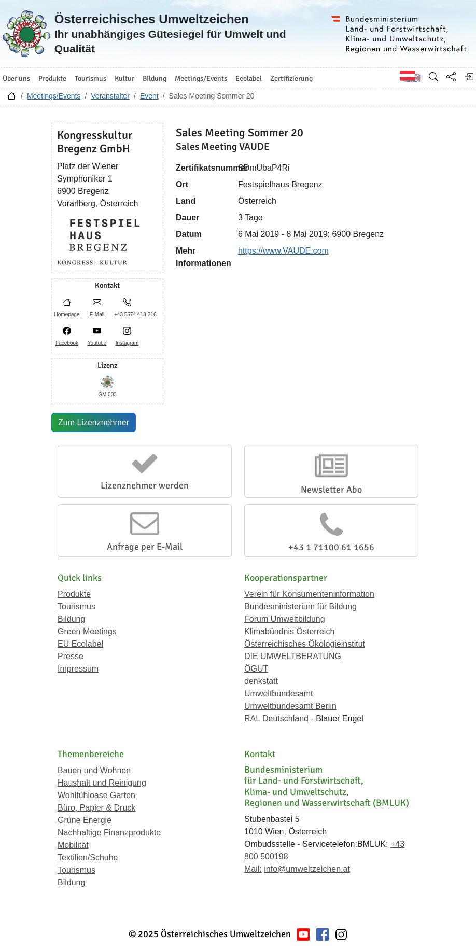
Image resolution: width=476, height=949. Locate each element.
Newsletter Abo (331, 489)
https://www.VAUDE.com (283, 250)
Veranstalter (110, 96)
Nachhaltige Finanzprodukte (109, 832)
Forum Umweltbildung (284, 619)
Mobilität (73, 845)
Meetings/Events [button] (201, 78)
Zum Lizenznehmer (93, 422)
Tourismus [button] (90, 78)
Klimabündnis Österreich (289, 631)
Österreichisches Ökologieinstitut (304, 643)
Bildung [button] (154, 78)
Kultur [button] (124, 78)
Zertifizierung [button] (291, 78)
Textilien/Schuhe (88, 857)
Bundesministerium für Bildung (300, 606)
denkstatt (261, 681)
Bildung (71, 619)
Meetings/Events (54, 96)
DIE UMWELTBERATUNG (292, 656)
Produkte (74, 594)
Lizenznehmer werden (145, 485)
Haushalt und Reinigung (102, 782)
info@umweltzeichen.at (307, 868)
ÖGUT (256, 668)
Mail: (253, 868)
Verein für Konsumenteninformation (309, 594)
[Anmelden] (468, 76)
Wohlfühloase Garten (96, 795)
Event (149, 96)
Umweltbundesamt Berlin (290, 706)
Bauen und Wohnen (94, 770)
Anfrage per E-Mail (145, 546)
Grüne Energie (84, 820)
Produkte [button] (52, 78)
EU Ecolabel (80, 643)
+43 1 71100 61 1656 (331, 547)
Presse (70, 656)
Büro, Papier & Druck (96, 807)
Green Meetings (87, 631)
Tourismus (76, 606)
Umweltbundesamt (278, 693)
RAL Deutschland (276, 718)
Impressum (78, 668)
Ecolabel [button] (248, 78)
